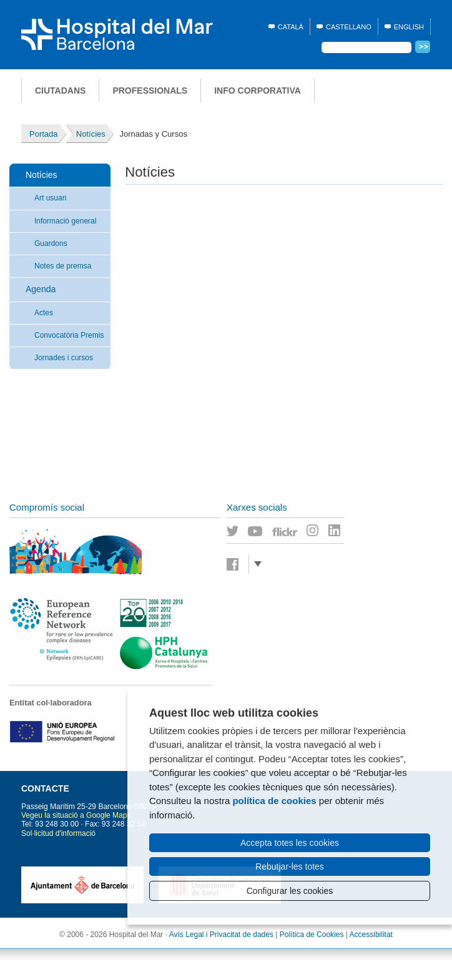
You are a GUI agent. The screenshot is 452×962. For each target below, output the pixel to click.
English (409, 27)
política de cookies (274, 800)
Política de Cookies (312, 934)
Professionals (149, 91)
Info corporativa (257, 91)
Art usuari (50, 198)
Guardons (50, 243)
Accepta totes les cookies (289, 843)
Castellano (348, 27)
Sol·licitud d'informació (58, 833)
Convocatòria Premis (69, 335)
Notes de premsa (62, 266)
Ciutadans (60, 91)
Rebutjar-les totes (289, 866)
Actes (43, 312)
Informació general (65, 221)
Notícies (41, 175)
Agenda (41, 289)
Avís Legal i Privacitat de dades (221, 934)
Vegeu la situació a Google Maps (75, 815)
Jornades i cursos (63, 357)
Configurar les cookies (290, 891)
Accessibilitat (371, 934)
